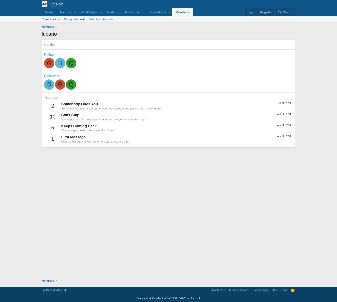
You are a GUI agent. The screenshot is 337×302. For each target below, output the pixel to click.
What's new (89, 12)
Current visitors (51, 19)
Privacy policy (260, 290)
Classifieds (158, 12)
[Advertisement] (168, 211)
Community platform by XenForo (168, 298)
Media (111, 12)
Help (275, 290)
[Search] (285, 12)
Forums (65, 12)
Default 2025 (53, 290)
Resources (133, 12)
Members (182, 12)
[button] (74, 12)
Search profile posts (101, 19)
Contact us (218, 290)
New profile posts (74, 19)
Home (49, 12)
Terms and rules (238, 290)
